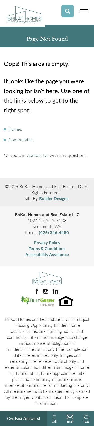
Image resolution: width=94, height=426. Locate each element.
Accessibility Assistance (47, 254)
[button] (67, 11)
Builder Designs (53, 198)
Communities (21, 139)
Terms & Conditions (47, 248)
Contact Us (37, 155)
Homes (15, 129)
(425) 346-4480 (54, 232)
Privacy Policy (47, 242)
